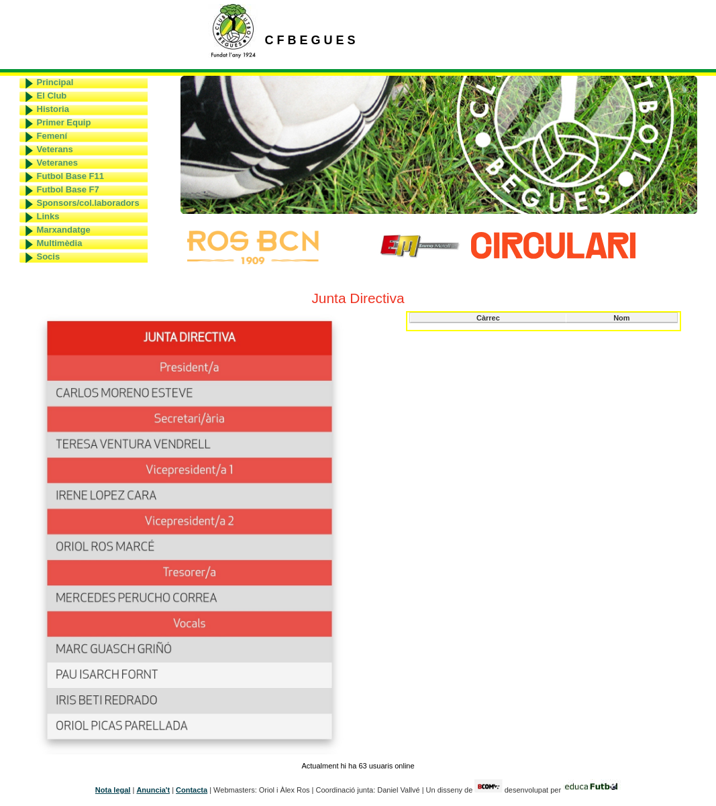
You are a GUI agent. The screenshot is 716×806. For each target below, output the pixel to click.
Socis (48, 256)
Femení (52, 136)
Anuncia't (153, 790)
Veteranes (57, 163)
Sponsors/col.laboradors (88, 203)
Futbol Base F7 (68, 189)
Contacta (191, 790)
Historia (53, 109)
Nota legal (113, 790)
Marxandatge (64, 230)
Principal (55, 82)
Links (48, 216)
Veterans (55, 149)
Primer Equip (64, 122)
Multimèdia (60, 243)
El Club (52, 96)
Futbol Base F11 (70, 176)
